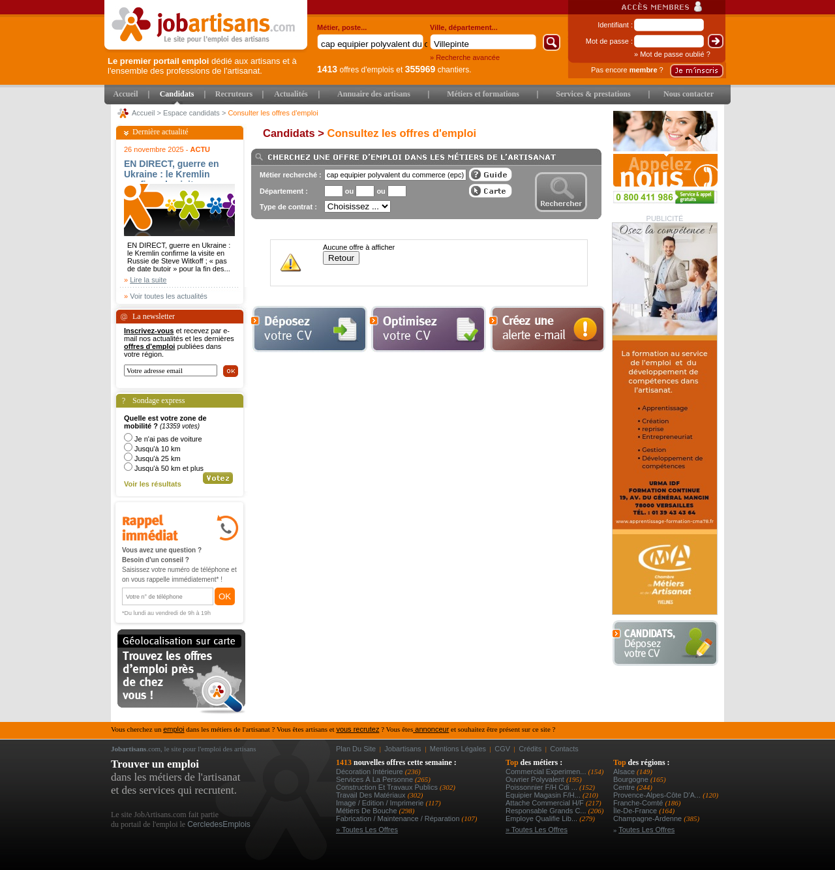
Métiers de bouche (367, 811)
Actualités (290, 93)
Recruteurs (233, 93)
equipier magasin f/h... (544, 795)
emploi (173, 729)
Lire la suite (148, 280)
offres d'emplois (355, 69)
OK (225, 596)
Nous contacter (688, 93)
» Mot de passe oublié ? (672, 54)
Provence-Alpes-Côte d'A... (658, 795)
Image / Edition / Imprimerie (381, 803)
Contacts (564, 749)
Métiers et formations (483, 93)
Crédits (530, 749)
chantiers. (438, 69)
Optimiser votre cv (426, 329)
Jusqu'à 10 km (157, 449)
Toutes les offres (646, 829)
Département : (284, 191)
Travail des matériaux (372, 795)
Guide (490, 174)
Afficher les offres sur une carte (490, 191)
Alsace (625, 771)
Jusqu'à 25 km (157, 458)
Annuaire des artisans (373, 93)
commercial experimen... (547, 771)
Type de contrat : (288, 207)
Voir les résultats (152, 484)
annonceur (431, 729)
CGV (502, 749)
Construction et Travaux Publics (388, 787)
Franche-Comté (639, 803)
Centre (625, 787)
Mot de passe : (609, 41)
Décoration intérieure (370, 771)
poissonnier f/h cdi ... (542, 787)
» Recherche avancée (465, 57)
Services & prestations (593, 93)
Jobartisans (402, 749)
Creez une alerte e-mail (547, 329)
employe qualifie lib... (542, 818)
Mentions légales (458, 749)
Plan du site (356, 749)
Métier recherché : (291, 175)
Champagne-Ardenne (648, 818)
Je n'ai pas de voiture (168, 439)
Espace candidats (191, 113)
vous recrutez (357, 729)
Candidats (177, 93)
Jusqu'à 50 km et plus (169, 468)
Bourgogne (631, 779)
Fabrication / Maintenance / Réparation (399, 818)
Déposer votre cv (309, 329)
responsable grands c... (547, 811)
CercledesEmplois (218, 824)
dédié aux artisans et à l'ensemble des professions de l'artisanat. (202, 66)
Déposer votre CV (669, 643)
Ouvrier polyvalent (536, 779)
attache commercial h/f (546, 803)
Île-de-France (636, 811)
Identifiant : (615, 25)
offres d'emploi (149, 346)
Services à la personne (375, 779)
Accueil (126, 93)
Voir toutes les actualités (168, 296)
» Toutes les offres (367, 829)
